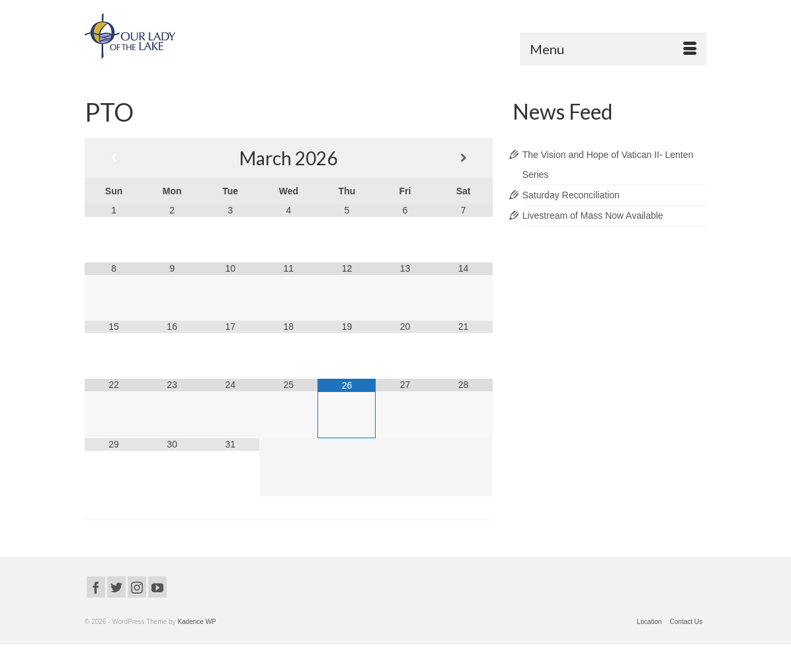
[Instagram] (137, 586)
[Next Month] (464, 158)
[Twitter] (116, 586)
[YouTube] (157, 586)
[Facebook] (96, 586)
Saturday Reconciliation (571, 195)
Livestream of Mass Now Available (592, 215)
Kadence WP (196, 621)
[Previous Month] (114, 158)
